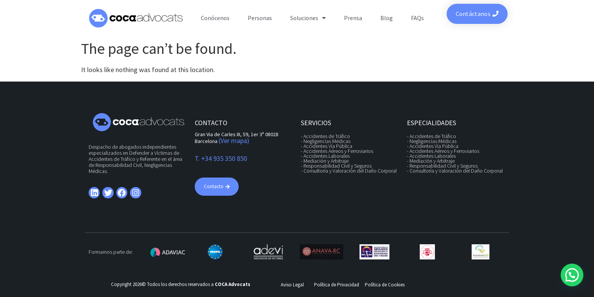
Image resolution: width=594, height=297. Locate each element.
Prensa (353, 18)
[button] (572, 275)
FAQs (417, 18)
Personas (260, 18)
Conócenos (215, 18)
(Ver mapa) (234, 140)
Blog (386, 18)
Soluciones (308, 18)
